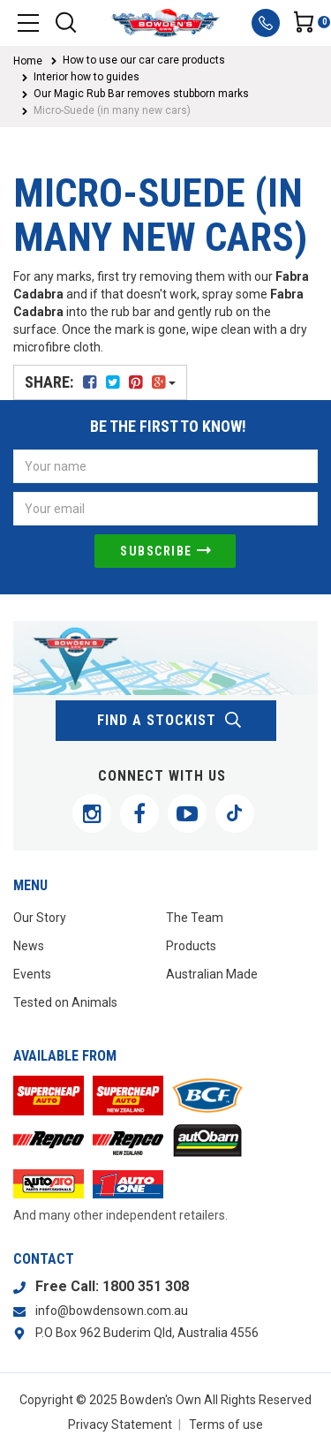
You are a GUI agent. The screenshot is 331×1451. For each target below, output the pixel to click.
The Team (194, 918)
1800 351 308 (145, 1286)
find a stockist (170, 720)
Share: (100, 382)
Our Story (39, 918)
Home (27, 61)
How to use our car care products (144, 60)
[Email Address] (165, 508)
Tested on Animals (65, 1002)
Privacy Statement (120, 1424)
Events (32, 974)
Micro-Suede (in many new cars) (112, 110)
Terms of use (226, 1424)
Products (191, 946)
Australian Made (212, 974)
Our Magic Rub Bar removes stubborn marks (141, 93)
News (28, 946)
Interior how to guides (86, 77)
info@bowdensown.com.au (111, 1311)
